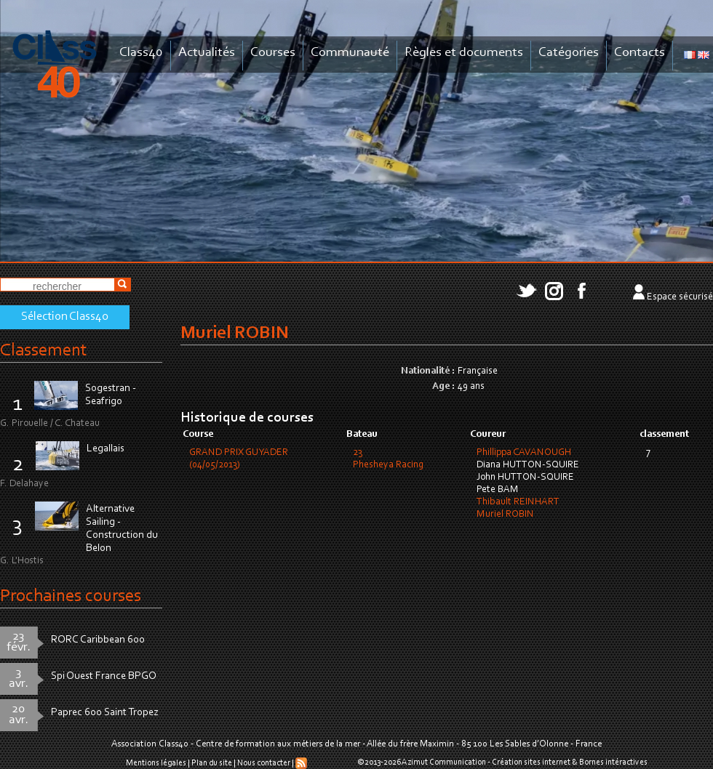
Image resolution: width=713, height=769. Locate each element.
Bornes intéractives (613, 762)
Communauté (350, 53)
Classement (43, 351)
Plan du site (211, 763)
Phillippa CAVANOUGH (524, 453)
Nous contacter (263, 763)
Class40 (141, 53)
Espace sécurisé (680, 297)
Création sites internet (531, 762)
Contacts (639, 53)
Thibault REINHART (518, 502)
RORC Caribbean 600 (98, 640)
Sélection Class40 (64, 317)
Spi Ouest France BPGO (103, 676)
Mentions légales (156, 763)
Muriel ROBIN (505, 515)
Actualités (206, 53)
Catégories (568, 53)
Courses (272, 53)
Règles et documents (464, 53)
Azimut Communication (444, 762)
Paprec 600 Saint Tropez (105, 712)
